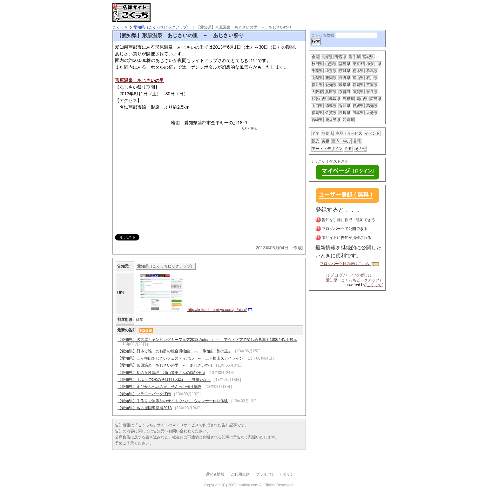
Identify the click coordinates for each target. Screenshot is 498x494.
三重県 (372, 85)
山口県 (317, 106)
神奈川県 (373, 64)
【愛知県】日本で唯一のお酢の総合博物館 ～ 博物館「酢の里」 (175, 351)
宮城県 (368, 57)
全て (316, 133)
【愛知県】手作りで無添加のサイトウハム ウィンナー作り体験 (173, 401)
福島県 (344, 64)
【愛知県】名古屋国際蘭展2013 (145, 408)
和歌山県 (319, 99)
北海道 (327, 57)
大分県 (372, 113)
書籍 (357, 141)
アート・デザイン (327, 148)
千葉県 (317, 71)
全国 (315, 57)
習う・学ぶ (341, 141)
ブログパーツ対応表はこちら (349, 263)
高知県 (372, 106)
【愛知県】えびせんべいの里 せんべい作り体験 (159, 386)
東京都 (358, 64)
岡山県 (362, 99)
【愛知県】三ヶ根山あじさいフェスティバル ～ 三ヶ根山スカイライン (180, 358)
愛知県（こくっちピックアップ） (162, 27)
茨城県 (344, 71)
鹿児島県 (332, 120)
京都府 (344, 92)
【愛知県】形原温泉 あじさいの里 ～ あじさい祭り (165, 365)
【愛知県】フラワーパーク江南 (144, 394)
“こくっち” (374, 285)
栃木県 (358, 71)
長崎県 (344, 113)
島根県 (348, 99)
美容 (325, 141)
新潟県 (331, 78)
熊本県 (358, 113)
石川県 (372, 78)
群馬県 (372, 71)
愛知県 (331, 85)
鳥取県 (334, 99)
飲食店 (327, 133)
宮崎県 (317, 120)
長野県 (344, 78)
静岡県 (358, 85)
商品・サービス (349, 133)
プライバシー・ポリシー (277, 474)
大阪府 (317, 92)
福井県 (317, 85)
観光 (316, 141)
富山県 (358, 78)
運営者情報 (215, 474)
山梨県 (317, 78)
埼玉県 (331, 71)
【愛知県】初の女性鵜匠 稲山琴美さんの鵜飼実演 (161, 372)
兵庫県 (331, 92)
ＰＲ (348, 148)
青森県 (341, 57)
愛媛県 (358, 106)
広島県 (375, 99)
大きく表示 (249, 128)
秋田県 (317, 64)
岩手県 (354, 57)
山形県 (331, 64)
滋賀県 (358, 92)
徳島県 (331, 106)
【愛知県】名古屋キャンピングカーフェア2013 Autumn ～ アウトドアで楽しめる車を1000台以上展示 (207, 339)
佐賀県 (331, 113)
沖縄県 (348, 120)
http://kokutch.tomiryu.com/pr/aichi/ (194, 310)
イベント (372, 133)
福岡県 (317, 113)
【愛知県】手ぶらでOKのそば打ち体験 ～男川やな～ (164, 379)
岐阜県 (344, 85)
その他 (360, 148)
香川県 (344, 106)
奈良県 (372, 92)
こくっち (120, 27)
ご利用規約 (240, 474)
